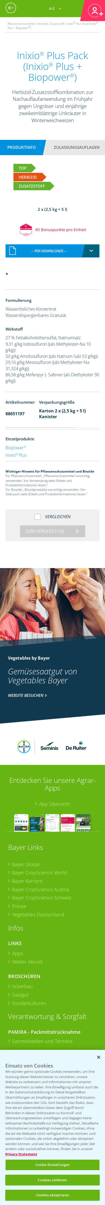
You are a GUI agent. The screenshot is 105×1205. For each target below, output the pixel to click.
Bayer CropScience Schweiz (41, 858)
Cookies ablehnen (52, 1180)
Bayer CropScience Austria (40, 849)
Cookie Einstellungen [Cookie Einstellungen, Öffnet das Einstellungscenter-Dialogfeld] (52, 1164)
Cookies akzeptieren (52, 1195)
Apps (17, 913)
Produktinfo (21, 147)
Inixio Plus (16, 444)
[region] (52, 1127)
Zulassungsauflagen (77, 147)
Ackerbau (22, 946)
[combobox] (52, 239)
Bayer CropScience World (39, 833)
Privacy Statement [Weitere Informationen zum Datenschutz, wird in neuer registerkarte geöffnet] (21, 1154)
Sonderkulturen (29, 963)
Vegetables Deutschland (38, 874)
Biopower (16, 437)
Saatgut (20, 954)
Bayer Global (26, 824)
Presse (19, 866)
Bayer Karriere (27, 841)
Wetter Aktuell (27, 921)
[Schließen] (98, 1057)
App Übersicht (54, 764)
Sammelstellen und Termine (42, 1001)
